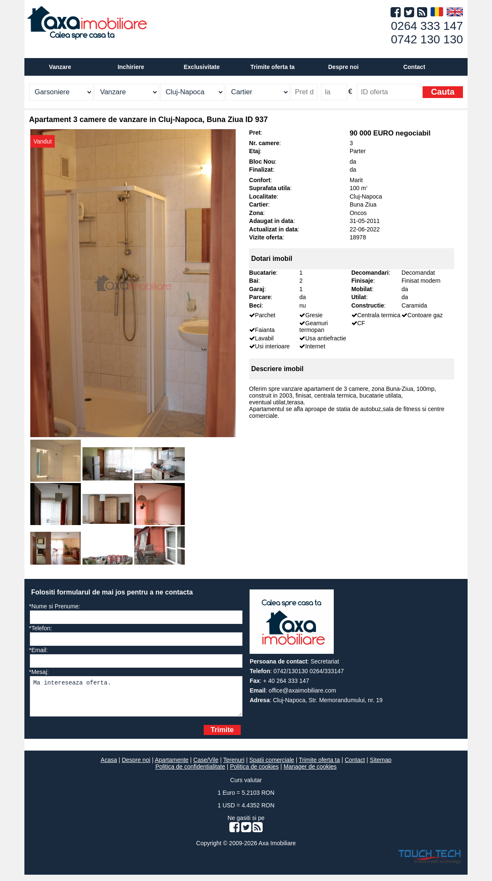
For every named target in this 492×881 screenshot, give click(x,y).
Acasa (109, 766)
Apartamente (172, 766)
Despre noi (136, 766)
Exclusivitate (202, 67)
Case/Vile (205, 766)
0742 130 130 (427, 39)
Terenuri (234, 766)
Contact (414, 67)
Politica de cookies (254, 773)
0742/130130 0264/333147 (309, 671)
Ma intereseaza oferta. (136, 699)
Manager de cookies (310, 773)
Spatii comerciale (271, 766)
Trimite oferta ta (272, 67)
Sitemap (380, 766)
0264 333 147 (427, 25)
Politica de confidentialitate (190, 773)
